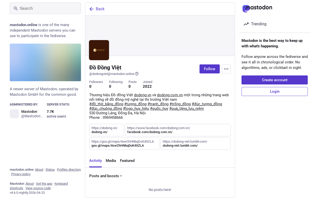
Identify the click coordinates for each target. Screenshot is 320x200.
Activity (95, 160)
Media (111, 160)
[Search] (45, 8)
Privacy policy (20, 174)
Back (96, 9)
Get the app (44, 183)
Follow (209, 69)
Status (50, 169)
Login (275, 91)
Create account (275, 80)
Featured (127, 160)
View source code (38, 188)
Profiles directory (69, 169)
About (39, 169)
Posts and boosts (106, 176)
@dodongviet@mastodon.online (114, 74)
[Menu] (226, 68)
